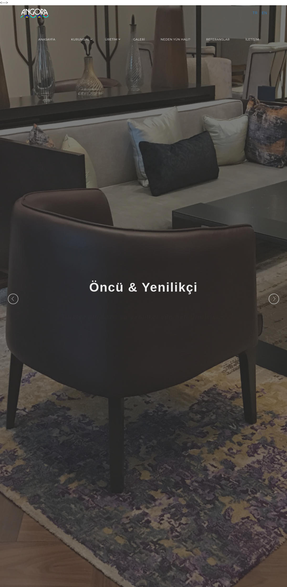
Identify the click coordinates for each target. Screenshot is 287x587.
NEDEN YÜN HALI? (175, 39)
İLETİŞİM (252, 39)
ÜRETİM (111, 39)
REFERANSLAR (218, 39)
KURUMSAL (80, 39)
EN (264, 13)
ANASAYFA (46, 39)
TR (255, 13)
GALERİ (139, 39)
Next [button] (274, 299)
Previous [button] (13, 299)
